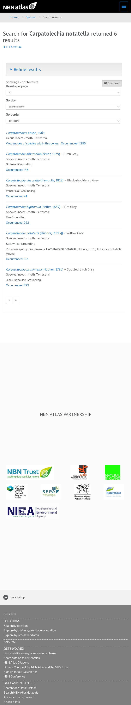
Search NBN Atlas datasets (21, 692)
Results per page (17, 86)
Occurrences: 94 (16, 196)
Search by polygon (16, 626)
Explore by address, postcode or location (30, 630)
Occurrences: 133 (17, 259)
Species (30, 17)
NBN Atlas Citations (16, 662)
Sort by (11, 100)
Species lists (12, 702)
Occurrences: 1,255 (73, 143)
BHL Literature (12, 47)
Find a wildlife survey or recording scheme (30, 653)
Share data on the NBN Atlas (22, 658)
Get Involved (14, 649)
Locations (12, 621)
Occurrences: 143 (17, 170)
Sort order (12, 114)
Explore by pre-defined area (21, 635)
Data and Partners (19, 683)
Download (112, 83)
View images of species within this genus (32, 143)
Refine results (25, 69)
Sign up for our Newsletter (20, 672)
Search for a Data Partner (20, 688)
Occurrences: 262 (17, 223)
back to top (17, 597)
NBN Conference (14, 676)
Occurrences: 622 (17, 285)
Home (14, 17)
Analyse (10, 642)
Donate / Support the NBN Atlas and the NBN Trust (36, 667)
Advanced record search (19, 697)
